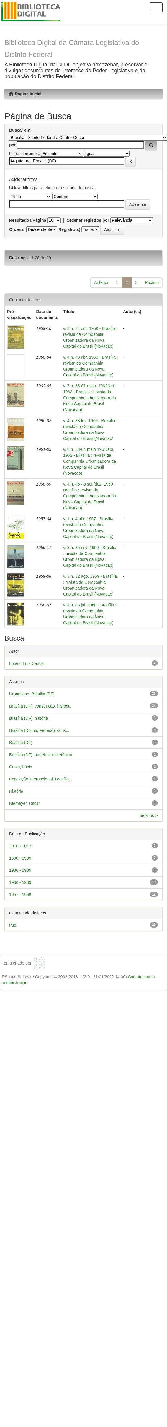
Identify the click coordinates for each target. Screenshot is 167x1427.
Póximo (152, 282)
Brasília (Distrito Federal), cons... (39, 730)
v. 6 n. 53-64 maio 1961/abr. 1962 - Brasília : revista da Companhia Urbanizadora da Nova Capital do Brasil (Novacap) (89, 461)
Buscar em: (20, 130)
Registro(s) (69, 229)
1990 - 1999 (20, 858)
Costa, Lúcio (20, 766)
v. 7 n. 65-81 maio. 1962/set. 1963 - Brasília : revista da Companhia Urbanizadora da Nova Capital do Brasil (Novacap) (89, 398)
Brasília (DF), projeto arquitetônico (40, 754)
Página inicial (25, 94)
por (12, 145)
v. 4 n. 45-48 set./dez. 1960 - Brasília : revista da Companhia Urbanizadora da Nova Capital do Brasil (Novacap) (89, 496)
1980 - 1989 (20, 870)
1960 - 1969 (20, 882)
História (16, 791)
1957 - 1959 (20, 894)
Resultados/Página (27, 220)
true (12, 925)
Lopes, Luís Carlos (26, 663)
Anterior (101, 282)
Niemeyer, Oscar (24, 803)
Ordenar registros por (87, 220)
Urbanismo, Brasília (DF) (32, 694)
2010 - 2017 (20, 846)
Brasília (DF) (20, 742)
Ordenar (17, 229)
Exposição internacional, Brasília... (40, 779)
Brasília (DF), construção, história (40, 706)
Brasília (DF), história (28, 718)
